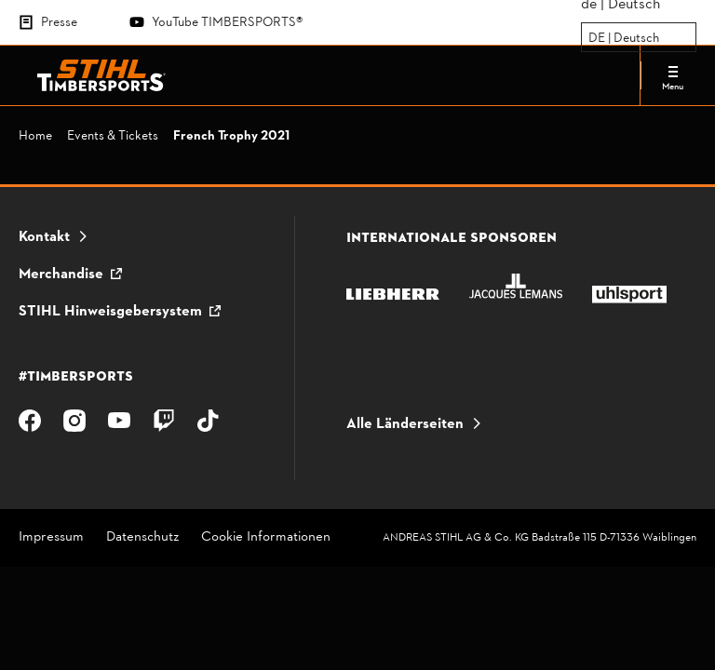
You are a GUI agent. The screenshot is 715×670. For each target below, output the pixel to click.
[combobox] (589, 38)
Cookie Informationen (266, 538)
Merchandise (61, 274)
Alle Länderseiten (405, 424)
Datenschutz (142, 538)
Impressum (51, 538)
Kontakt (44, 237)
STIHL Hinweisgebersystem (110, 311)
